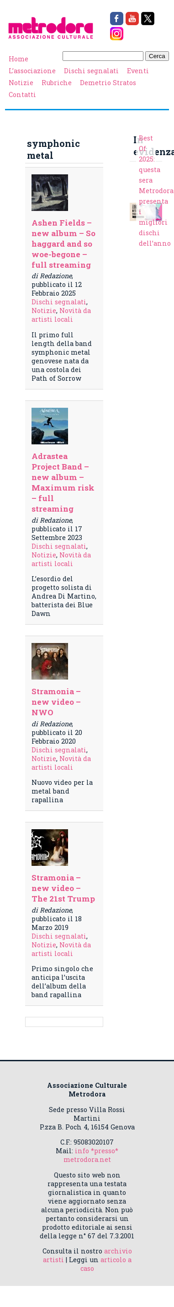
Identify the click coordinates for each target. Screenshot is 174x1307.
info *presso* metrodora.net (91, 1155)
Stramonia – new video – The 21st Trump (63, 888)
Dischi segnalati (91, 70)
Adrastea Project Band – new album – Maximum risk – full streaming (63, 482)
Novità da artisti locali (61, 315)
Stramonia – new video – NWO (56, 702)
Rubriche (57, 82)
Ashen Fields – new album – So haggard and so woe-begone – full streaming (63, 243)
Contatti (22, 94)
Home (18, 58)
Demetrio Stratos (108, 82)
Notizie (21, 82)
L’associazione (32, 70)
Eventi (138, 70)
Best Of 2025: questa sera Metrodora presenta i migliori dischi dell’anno (156, 191)
